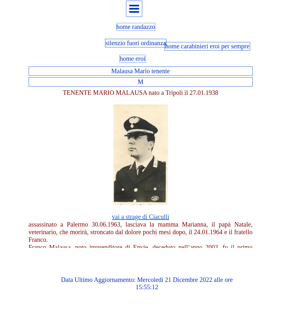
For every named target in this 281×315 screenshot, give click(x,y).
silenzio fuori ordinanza (136, 42)
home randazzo (135, 26)
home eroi (132, 58)
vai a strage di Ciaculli (140, 216)
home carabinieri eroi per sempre (207, 46)
